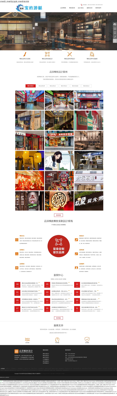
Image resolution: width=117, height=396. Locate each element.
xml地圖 (62, 373)
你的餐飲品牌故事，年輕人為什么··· (60, 291)
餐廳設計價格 (55, 368)
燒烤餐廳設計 (46, 363)
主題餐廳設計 (14, 368)
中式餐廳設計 (46, 359)
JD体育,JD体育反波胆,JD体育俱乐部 (14, 2)
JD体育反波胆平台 (16, 386)
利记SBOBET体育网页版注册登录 (47, 388)
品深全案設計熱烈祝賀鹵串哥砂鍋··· (30, 291)
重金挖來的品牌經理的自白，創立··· (60, 299)
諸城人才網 (52, 370)
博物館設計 (94, 368)
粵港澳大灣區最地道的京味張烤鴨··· (60, 283)
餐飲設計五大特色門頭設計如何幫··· (30, 307)
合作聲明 (87, 342)
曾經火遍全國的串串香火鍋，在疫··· (89, 307)
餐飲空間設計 (46, 357)
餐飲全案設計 (46, 353)
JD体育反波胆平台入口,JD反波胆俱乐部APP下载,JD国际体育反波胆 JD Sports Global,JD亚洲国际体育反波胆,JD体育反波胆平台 (68, 384)
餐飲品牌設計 (46, 355)
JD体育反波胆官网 (99, 381)
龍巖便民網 (46, 370)
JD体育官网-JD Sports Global (33, 388)
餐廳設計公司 (27, 368)
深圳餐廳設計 (41, 368)
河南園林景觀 (59, 370)
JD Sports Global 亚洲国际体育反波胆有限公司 (11, 382)
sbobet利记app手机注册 (28, 382)
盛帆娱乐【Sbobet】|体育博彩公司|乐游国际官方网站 (45, 382)
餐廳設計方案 (48, 368)
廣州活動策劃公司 (77, 368)
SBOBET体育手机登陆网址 (6, 386)
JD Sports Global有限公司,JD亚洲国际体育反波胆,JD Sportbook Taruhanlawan (99, 386)
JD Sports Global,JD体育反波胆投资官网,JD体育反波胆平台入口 (73, 389)
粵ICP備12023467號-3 (45, 373)
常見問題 (57, 342)
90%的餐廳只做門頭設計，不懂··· (89, 291)
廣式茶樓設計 (46, 361)
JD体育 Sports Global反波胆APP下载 (50, 389)
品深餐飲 (63, 8)
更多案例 (58, 215)
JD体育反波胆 (108, 382)
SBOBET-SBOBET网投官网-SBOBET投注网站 (67, 382)
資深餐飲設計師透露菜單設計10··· (59, 307)
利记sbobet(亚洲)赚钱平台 (80, 393)
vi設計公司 (19, 370)
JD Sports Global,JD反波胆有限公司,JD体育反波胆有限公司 (13, 388)
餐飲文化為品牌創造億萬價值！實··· (30, 283)
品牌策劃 (105, 368)
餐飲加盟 (7, 370)
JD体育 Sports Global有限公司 (84, 382)
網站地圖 (53, 373)
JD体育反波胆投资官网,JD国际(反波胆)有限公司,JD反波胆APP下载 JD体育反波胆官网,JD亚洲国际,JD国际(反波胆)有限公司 (30, 381)
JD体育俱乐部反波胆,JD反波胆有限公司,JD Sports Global (62, 386)
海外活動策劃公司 (33, 370)
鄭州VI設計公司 (69, 368)
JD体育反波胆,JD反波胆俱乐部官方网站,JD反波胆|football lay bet (35, 386)
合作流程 (27, 342)
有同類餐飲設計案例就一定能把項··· (30, 299)
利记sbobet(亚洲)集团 (34, 384)
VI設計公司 (110, 368)
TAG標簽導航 (58, 373)
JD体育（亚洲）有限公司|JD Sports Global (66, 381)
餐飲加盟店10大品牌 (86, 368)
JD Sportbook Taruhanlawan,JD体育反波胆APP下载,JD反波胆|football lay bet (25, 389)
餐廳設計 (8, 368)
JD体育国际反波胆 (90, 393)
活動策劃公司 (65, 370)
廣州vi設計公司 (13, 370)
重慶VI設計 (40, 370)
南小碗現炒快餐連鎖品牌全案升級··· (89, 283)
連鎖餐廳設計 (21, 368)
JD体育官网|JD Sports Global (51, 393)
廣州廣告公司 (26, 370)
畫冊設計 (100, 368)
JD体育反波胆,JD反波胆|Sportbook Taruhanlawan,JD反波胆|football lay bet (71, 388)
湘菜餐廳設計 (62, 368)
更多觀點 (58, 318)
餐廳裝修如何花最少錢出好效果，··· (89, 299)
